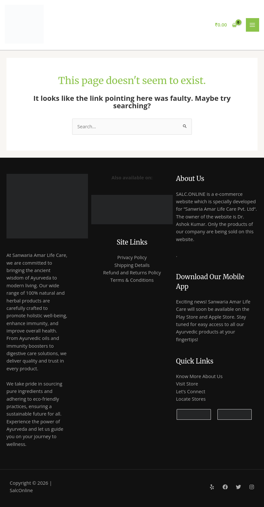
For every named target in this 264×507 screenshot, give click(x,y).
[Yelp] (211, 487)
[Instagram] (251, 487)
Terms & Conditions (132, 280)
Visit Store (187, 383)
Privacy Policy (132, 257)
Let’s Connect (190, 391)
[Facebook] (225, 487)
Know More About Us (199, 376)
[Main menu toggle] (252, 25)
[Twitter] (238, 487)
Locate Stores (191, 399)
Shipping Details (131, 265)
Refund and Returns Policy (132, 272)
